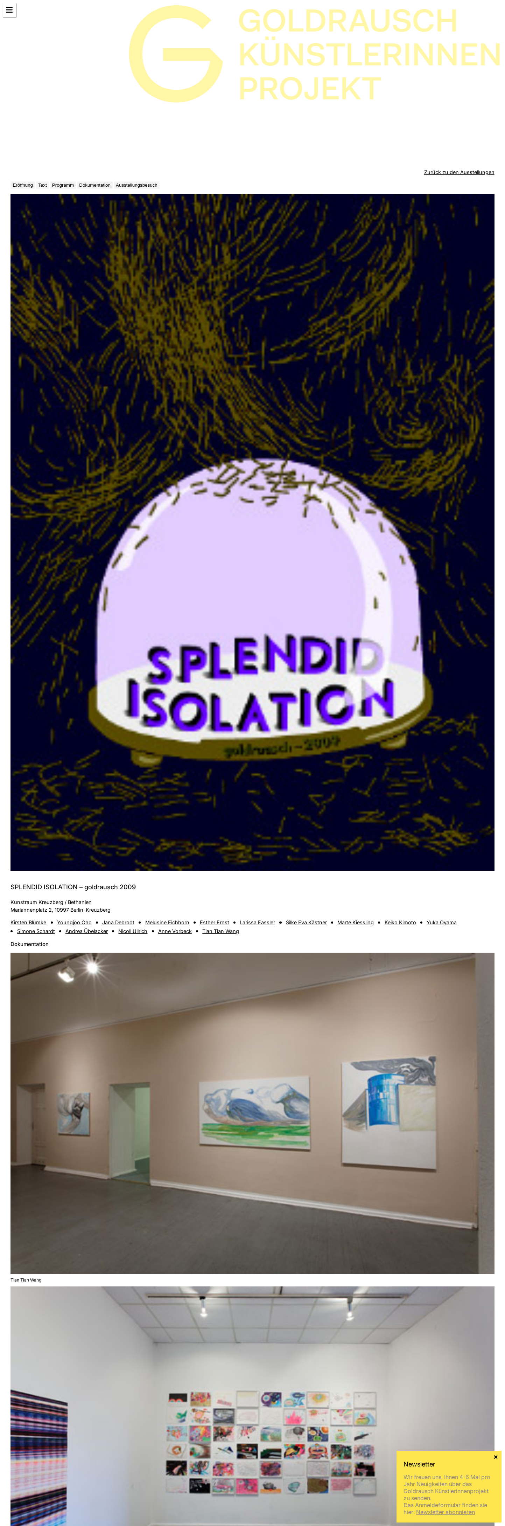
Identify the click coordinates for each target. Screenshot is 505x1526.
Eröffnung (23, 185)
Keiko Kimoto (400, 922)
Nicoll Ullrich (132, 931)
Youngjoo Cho (74, 922)
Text (42, 185)
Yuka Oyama (442, 922)
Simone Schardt (36, 931)
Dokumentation (95, 185)
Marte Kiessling (355, 922)
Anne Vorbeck (175, 931)
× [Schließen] (495, 1456)
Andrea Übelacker (86, 931)
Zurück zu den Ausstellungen (459, 172)
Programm (63, 185)
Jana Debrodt (118, 922)
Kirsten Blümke (28, 922)
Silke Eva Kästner (306, 922)
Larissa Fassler (257, 922)
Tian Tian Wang (220, 931)
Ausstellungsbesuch (136, 185)
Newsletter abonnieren (445, 1511)
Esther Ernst (214, 922)
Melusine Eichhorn (167, 922)
